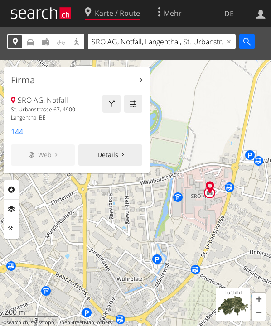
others (104, 322)
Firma (23, 80)
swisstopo (42, 322)
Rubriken (11, 189)
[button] (259, 300)
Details (107, 154)
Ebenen (11, 209)
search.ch (17, 322)
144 (17, 132)
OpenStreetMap (75, 322)
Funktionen (11, 228)
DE (229, 14)
